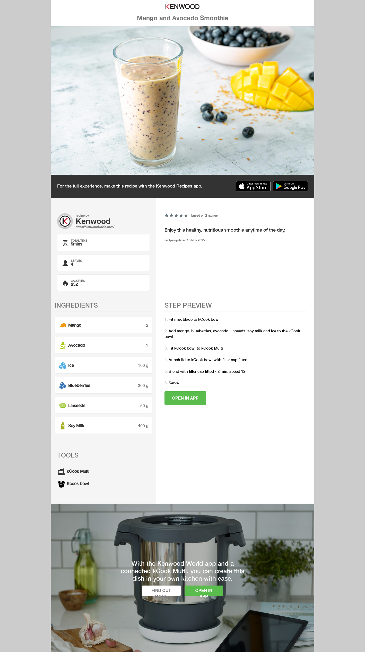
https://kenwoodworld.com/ (95, 227)
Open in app (185, 398)
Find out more (161, 592)
